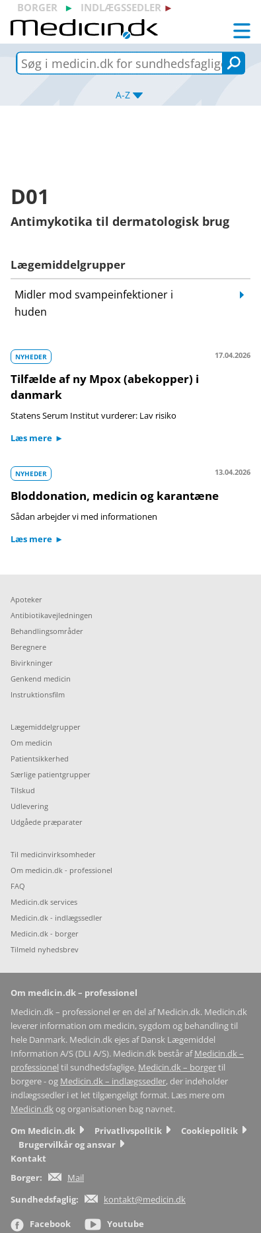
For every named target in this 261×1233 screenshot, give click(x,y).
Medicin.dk (32, 1109)
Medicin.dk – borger (177, 1067)
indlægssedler (121, 7)
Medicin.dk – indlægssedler (113, 1081)
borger (37, 7)
